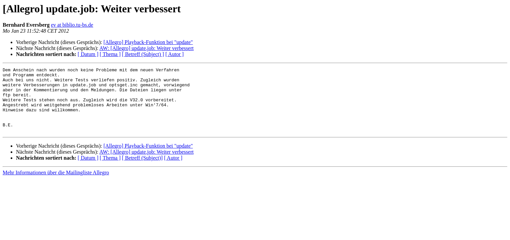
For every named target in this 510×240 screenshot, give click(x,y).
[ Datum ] (88, 54)
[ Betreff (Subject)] (142, 171)
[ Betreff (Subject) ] (143, 54)
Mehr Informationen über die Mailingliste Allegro (56, 185)
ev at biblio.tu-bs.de (72, 25)
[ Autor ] (174, 54)
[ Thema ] (110, 54)
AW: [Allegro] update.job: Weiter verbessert (147, 48)
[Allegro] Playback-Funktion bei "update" (148, 42)
